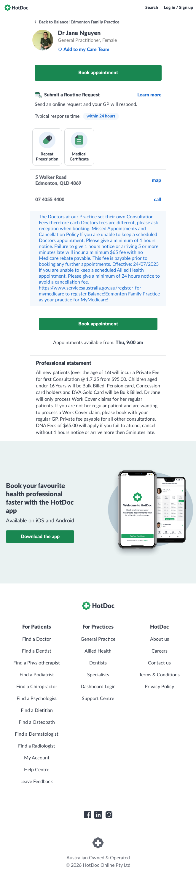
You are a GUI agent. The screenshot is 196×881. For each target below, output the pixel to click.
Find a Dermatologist (36, 734)
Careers (160, 651)
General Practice (98, 639)
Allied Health (98, 651)
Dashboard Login (98, 686)
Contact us (159, 663)
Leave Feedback (36, 781)
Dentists (98, 663)
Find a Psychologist (37, 698)
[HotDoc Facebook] (87, 815)
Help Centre (36, 769)
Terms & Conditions (159, 674)
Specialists (98, 674)
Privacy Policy (159, 686)
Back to (76, 22)
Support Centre (98, 698)
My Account (37, 758)
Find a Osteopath (37, 722)
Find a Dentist (36, 651)
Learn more (149, 95)
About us (159, 639)
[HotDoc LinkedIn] (98, 815)
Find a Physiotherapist (36, 663)
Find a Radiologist (36, 746)
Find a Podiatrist (37, 674)
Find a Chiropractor (36, 686)
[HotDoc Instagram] (108, 815)
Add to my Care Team (83, 49)
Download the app (40, 536)
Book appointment (98, 72)
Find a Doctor (36, 639)
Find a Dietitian (37, 710)
